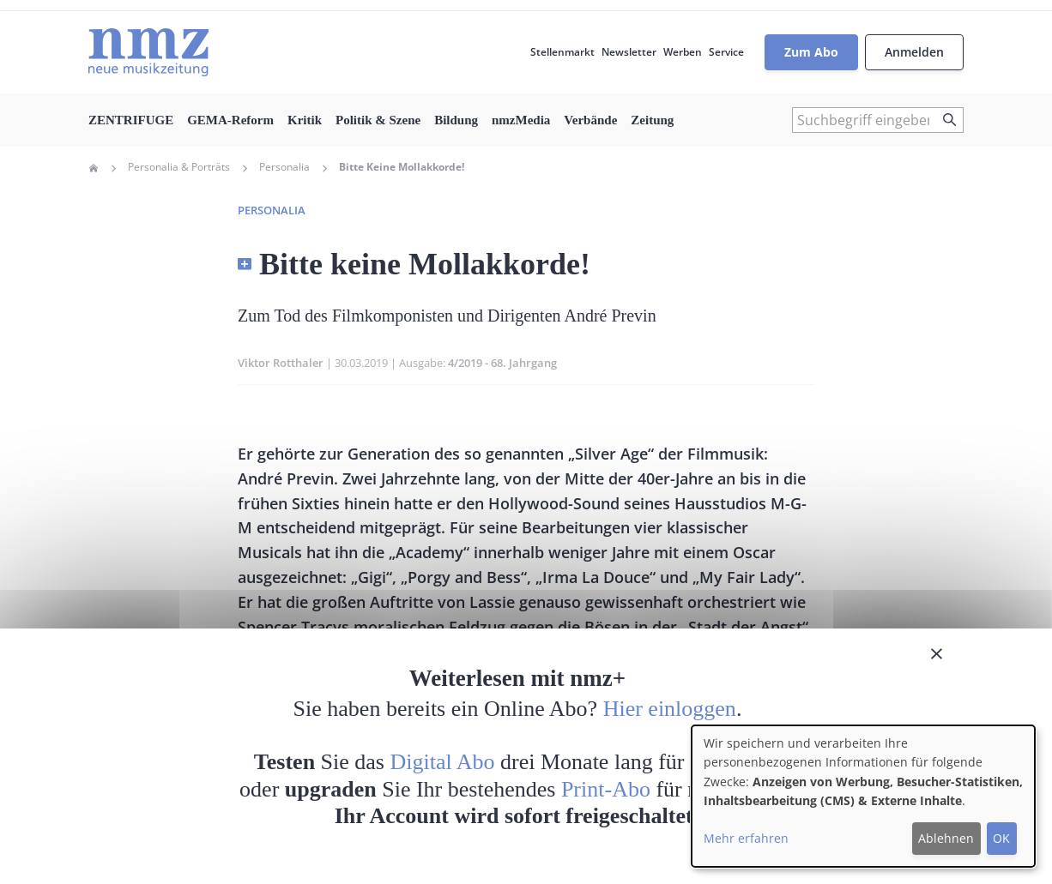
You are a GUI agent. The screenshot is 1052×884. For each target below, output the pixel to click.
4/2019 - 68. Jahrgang (502, 362)
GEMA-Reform (230, 120)
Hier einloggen (669, 708)
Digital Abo (442, 761)
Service (726, 52)
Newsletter (629, 52)
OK (1001, 838)
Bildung (456, 120)
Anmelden (914, 52)
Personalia (284, 167)
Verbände (590, 120)
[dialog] (863, 796)
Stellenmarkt (562, 52)
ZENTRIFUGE (130, 120)
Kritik (304, 120)
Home (93, 168)
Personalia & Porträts (179, 167)
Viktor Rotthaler (280, 362)
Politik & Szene (378, 120)
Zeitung (652, 120)
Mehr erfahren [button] (746, 838)
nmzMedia (521, 120)
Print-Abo (605, 789)
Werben (682, 52)
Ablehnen (946, 838)
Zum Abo (811, 52)
